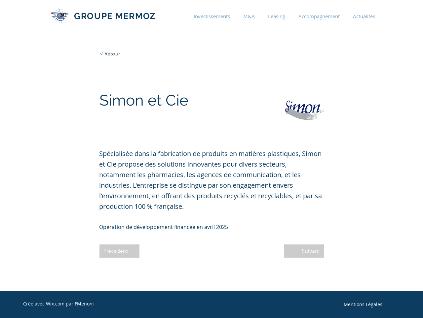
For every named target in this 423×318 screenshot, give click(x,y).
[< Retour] (121, 53)
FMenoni (84, 304)
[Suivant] (304, 251)
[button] (212, 16)
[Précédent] (119, 251)
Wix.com (55, 304)
